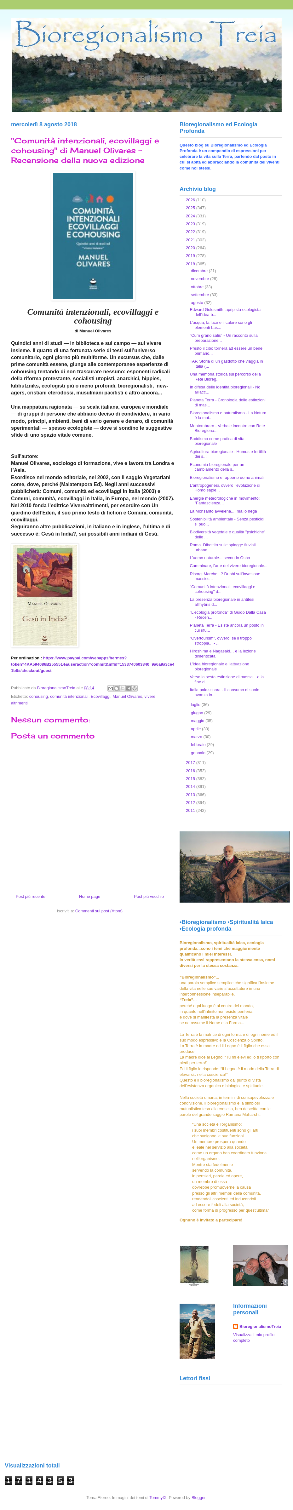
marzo (197, 736)
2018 (191, 263)
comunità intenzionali (69, 696)
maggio (198, 720)
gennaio (199, 752)
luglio (196, 704)
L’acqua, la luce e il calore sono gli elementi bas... (221, 325)
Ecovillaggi (100, 696)
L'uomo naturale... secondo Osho (220, 557)
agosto (197, 302)
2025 (191, 207)
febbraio (199, 744)
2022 (191, 231)
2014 (191, 786)
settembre (200, 294)
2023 (191, 223)
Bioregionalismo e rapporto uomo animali (227, 477)
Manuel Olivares (127, 696)
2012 (191, 802)
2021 (191, 240)
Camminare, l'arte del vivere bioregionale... (228, 565)
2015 (191, 778)
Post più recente (30, 896)
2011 (191, 810)
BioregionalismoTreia (260, 1326)
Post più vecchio (149, 896)
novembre (200, 278)
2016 (191, 770)
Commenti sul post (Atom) (99, 911)
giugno (197, 712)
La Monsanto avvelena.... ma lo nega (223, 511)
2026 (191, 200)
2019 (191, 255)
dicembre (200, 270)
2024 (191, 216)
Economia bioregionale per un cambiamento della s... (217, 467)
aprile (196, 728)
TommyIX (157, 1497)
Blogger (198, 1497)
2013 (191, 794)
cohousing (38, 696)
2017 (191, 762)
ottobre (198, 286)
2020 (191, 247)
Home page (89, 896)
